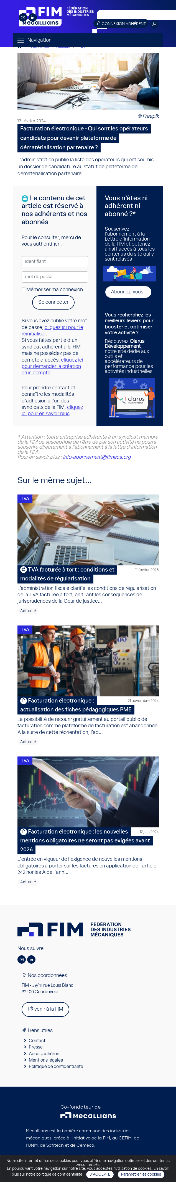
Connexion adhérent (121, 23)
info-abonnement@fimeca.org (97, 457)
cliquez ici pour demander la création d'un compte (52, 367)
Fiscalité (63, 47)
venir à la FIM (45, 1009)
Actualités (40, 47)
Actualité (28, 611)
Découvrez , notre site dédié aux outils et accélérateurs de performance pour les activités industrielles (130, 343)
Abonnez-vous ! (128, 292)
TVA (81, 47)
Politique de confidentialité (56, 1066)
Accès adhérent (45, 1054)
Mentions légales (46, 1060)
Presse (36, 1047)
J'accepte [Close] (100, 1174)
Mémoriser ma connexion (52, 289)
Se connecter (53, 302)
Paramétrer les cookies (141, 1174)
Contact (37, 1040)
